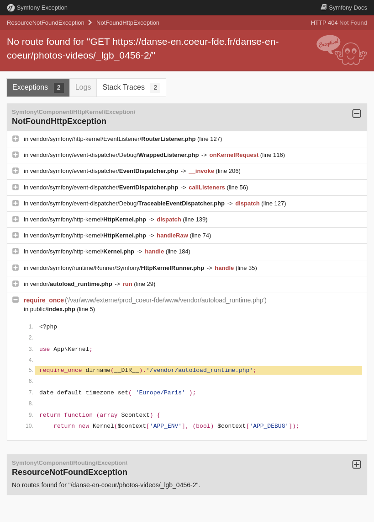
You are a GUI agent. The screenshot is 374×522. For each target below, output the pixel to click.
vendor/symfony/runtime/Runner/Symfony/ (118, 267)
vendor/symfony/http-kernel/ (89, 219)
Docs (344, 7)
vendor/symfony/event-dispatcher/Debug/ (115, 154)
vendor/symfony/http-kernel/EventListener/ (113, 138)
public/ (53, 309)
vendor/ (72, 283)
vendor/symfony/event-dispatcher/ (105, 170)
